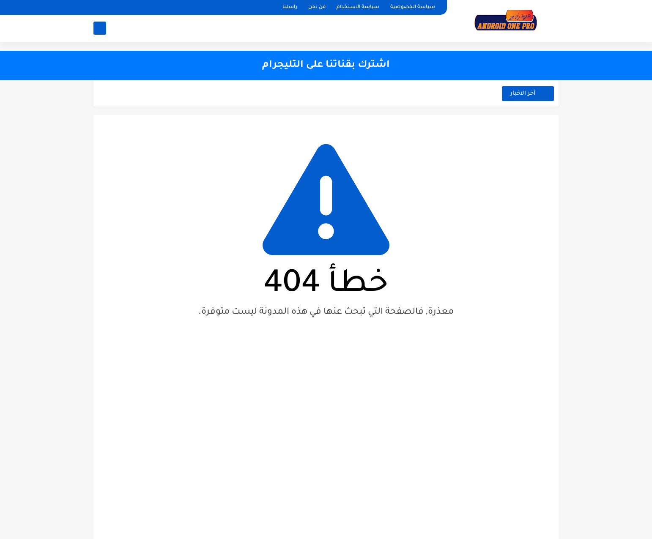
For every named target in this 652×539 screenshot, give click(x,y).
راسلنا (289, 7)
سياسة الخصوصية (412, 7)
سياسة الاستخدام (358, 7)
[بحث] (99, 28)
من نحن (317, 7)
